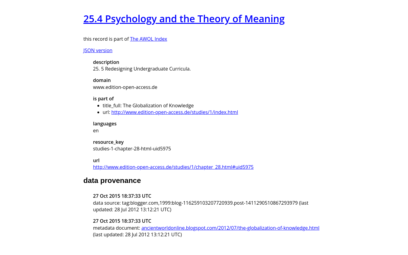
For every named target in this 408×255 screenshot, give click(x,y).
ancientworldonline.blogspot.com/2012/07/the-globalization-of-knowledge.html (230, 228)
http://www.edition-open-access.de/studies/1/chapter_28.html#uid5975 (173, 167)
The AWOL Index (148, 39)
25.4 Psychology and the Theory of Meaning (184, 18)
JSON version (98, 50)
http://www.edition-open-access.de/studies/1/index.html (174, 112)
